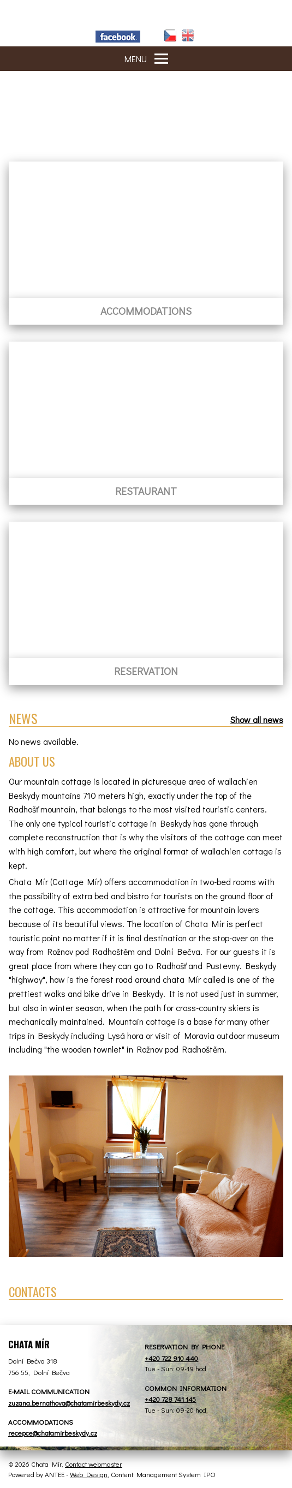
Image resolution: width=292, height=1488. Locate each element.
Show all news (256, 719)
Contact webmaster (93, 1463)
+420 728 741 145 (170, 1398)
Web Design (89, 1474)
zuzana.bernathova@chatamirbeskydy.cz (69, 1402)
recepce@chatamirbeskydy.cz (52, 1432)
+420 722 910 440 (171, 1357)
